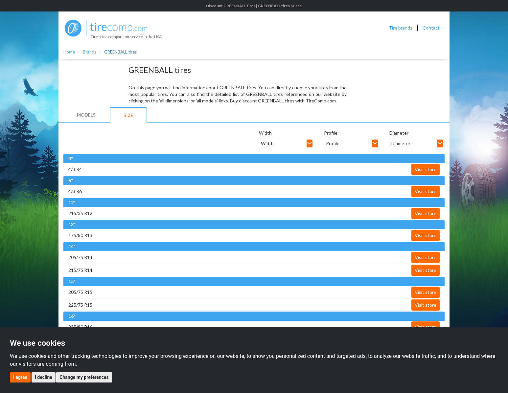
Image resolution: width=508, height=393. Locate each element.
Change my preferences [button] (83, 377)
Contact (431, 28)
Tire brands (400, 28)
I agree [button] (20, 377)
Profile (330, 133)
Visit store (425, 169)
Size (128, 115)
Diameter (398, 133)
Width (265, 133)
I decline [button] (43, 377)
